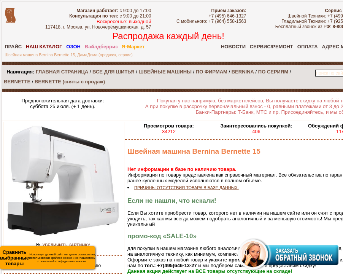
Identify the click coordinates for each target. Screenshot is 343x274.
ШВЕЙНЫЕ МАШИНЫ (165, 72)
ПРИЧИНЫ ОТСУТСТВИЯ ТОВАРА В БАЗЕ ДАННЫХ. (186, 187)
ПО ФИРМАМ (211, 72)
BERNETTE (17, 81)
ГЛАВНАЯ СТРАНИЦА (63, 72)
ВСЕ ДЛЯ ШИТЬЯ (113, 72)
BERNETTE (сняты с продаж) (70, 81)
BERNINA (243, 72)
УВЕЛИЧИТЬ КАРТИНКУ (66, 245)
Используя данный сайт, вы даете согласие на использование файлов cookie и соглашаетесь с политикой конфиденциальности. (47, 257)
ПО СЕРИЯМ (273, 72)
